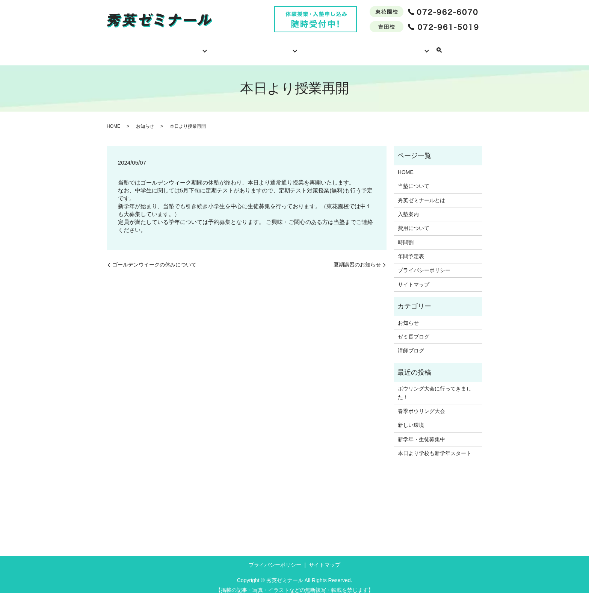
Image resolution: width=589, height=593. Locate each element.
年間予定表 (405, 46)
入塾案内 (279, 46)
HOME (126, 46)
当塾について (169, 46)
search (470, 47)
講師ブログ (411, 343)
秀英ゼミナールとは (225, 46)
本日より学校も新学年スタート (434, 446)
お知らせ (145, 119)
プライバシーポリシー (424, 263)
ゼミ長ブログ (413, 330)
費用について (322, 46)
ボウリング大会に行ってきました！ (434, 385)
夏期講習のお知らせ (357, 257)
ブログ (445, 46)
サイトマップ (413, 277)
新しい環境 (411, 418)
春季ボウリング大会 (421, 404)
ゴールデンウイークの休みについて (154, 257)
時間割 (365, 46)
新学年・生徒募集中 (421, 432)
